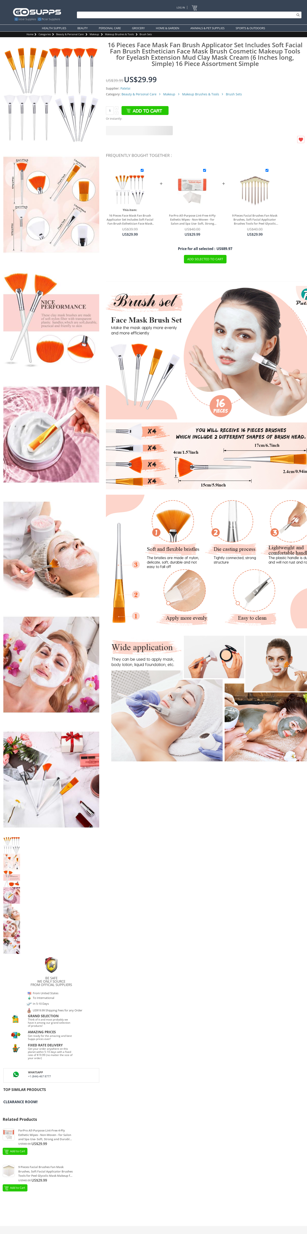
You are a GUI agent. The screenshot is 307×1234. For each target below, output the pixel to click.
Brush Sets (146, 34)
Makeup (94, 34)
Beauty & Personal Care (70, 34)
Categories (45, 34)
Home (30, 34)
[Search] (188, 15)
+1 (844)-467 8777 (39, 1076)
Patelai (125, 88)
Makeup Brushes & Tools (119, 34)
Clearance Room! (20, 1101)
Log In (181, 7)
